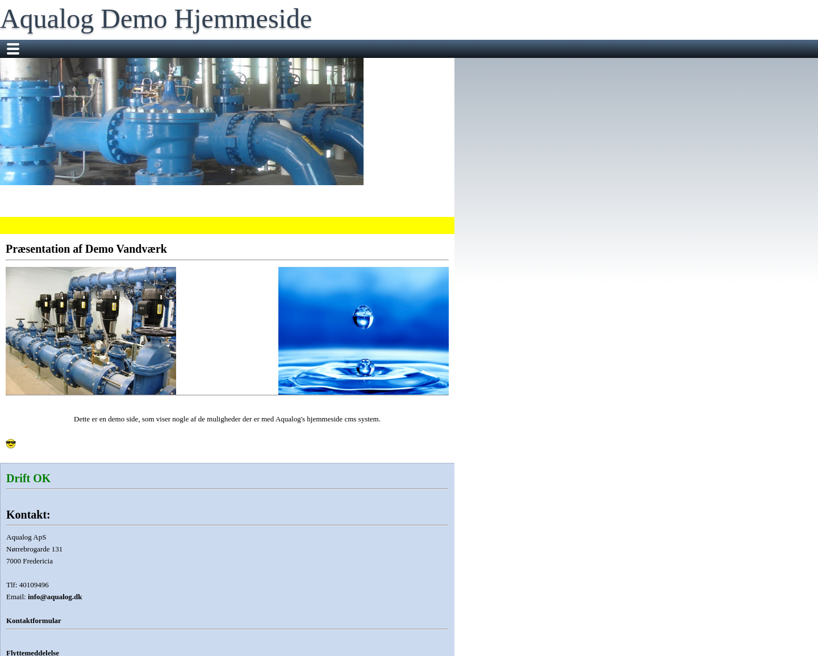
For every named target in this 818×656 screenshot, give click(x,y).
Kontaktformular (33, 620)
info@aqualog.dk (55, 596)
